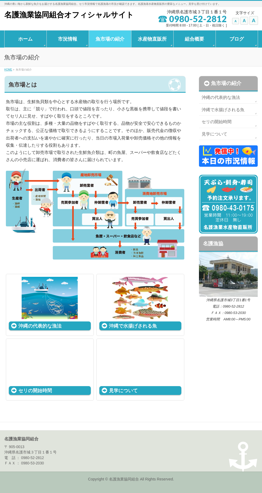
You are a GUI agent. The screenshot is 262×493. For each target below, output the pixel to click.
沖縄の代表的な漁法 (40, 325)
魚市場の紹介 (226, 83)
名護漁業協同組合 (124, 479)
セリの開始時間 (35, 390)
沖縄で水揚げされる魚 (133, 325)
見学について (123, 390)
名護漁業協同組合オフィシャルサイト (69, 15)
